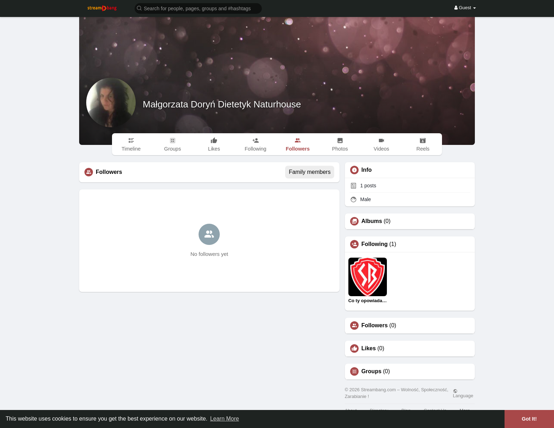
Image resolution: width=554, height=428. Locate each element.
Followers (374, 325)
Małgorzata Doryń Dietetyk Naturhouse (222, 104)
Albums (371, 221)
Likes (368, 348)
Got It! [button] (529, 419)
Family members (309, 172)
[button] (198, 8)
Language (463, 393)
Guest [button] (465, 7)
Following (374, 244)
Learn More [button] (224, 419)
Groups (371, 371)
